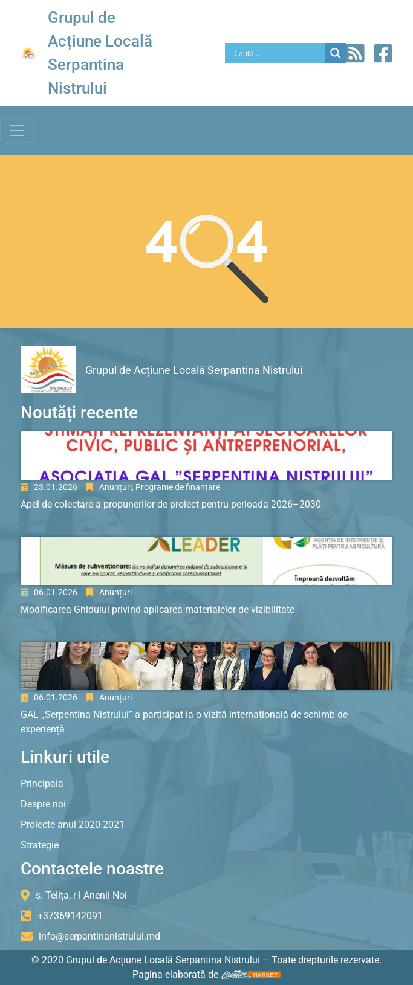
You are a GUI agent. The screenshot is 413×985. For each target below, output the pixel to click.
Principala (42, 783)
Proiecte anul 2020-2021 (73, 824)
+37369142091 (70, 916)
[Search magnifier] (335, 53)
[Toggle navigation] (17, 130)
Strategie (40, 845)
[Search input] (278, 53)
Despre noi (43, 804)
